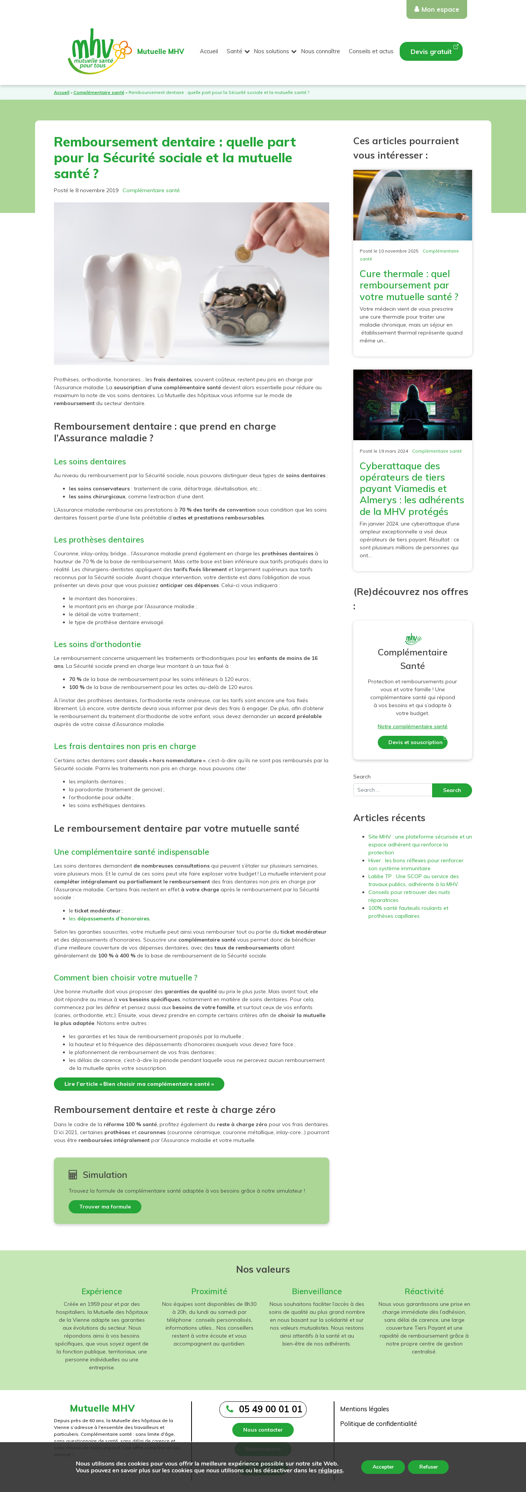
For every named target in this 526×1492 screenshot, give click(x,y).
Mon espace (440, 9)
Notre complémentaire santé (413, 726)
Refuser (428, 1466)
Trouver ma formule (105, 1206)
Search (362, 776)
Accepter (383, 1466)
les (109, 918)
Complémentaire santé (99, 92)
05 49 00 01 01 (270, 1409)
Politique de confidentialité (378, 1423)
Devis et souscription (415, 742)
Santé (234, 51)
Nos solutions (271, 51)
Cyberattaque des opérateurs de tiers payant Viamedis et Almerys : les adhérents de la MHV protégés (412, 488)
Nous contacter (263, 1429)
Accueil (209, 51)
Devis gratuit (431, 51)
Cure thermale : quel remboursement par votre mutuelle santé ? (409, 285)
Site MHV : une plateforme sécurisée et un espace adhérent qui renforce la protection (420, 844)
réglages (330, 1470)
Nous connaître (320, 51)
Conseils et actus (371, 51)
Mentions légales (364, 1409)
